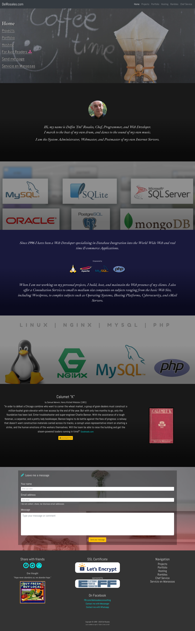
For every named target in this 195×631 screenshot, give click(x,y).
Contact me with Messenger (97, 603)
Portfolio (155, 4)
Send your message (97, 539)
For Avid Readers (17, 52)
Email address (28, 495)
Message (25, 509)
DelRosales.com (12, 4)
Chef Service (186, 4)
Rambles (174, 4)
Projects (145, 4)
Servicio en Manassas (18, 66)
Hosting (164, 4)
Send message (13, 59)
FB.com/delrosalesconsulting (97, 600)
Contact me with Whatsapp (97, 607)
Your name (26, 484)
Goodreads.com (87, 431)
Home (137, 4)
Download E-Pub (65, 438)
